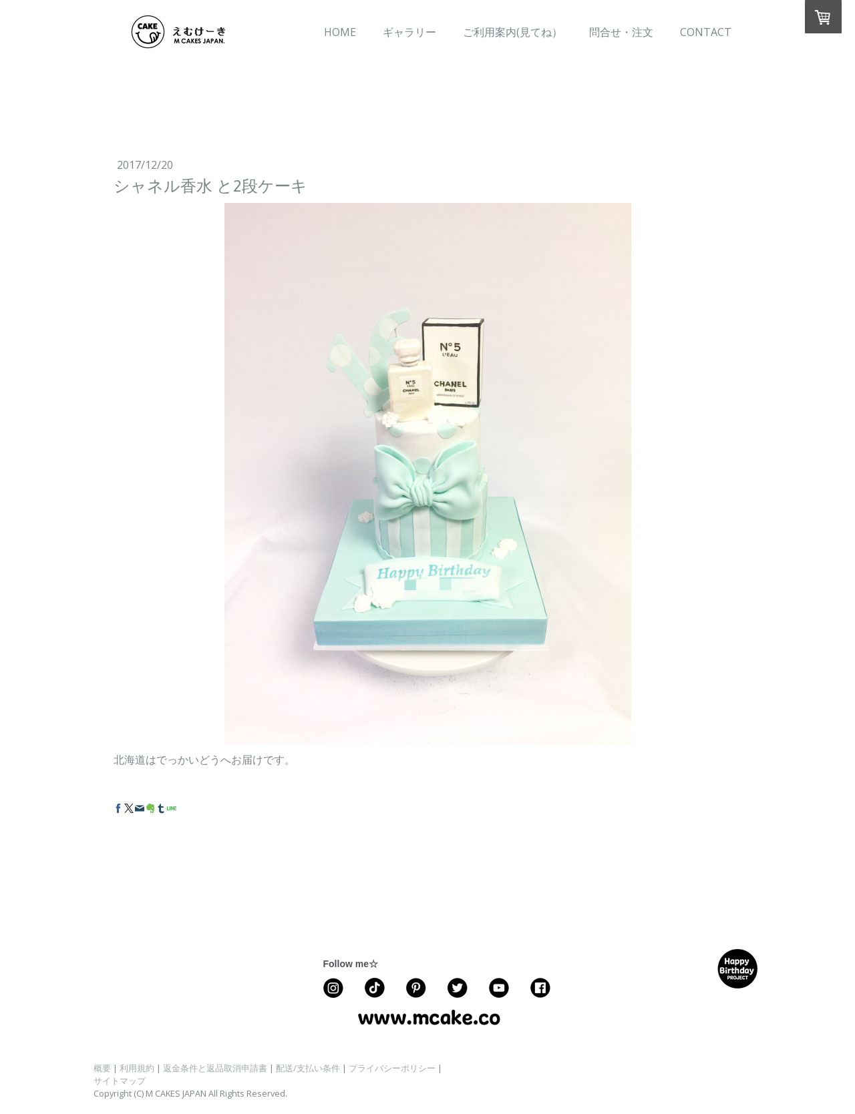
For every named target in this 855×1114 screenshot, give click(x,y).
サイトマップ (120, 1081)
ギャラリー (409, 32)
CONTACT (705, 32)
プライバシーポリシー (392, 1068)
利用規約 (137, 1068)
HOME (340, 32)
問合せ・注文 (621, 32)
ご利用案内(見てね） (512, 32)
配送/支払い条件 (308, 1068)
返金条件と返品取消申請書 (215, 1068)
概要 (102, 1068)
